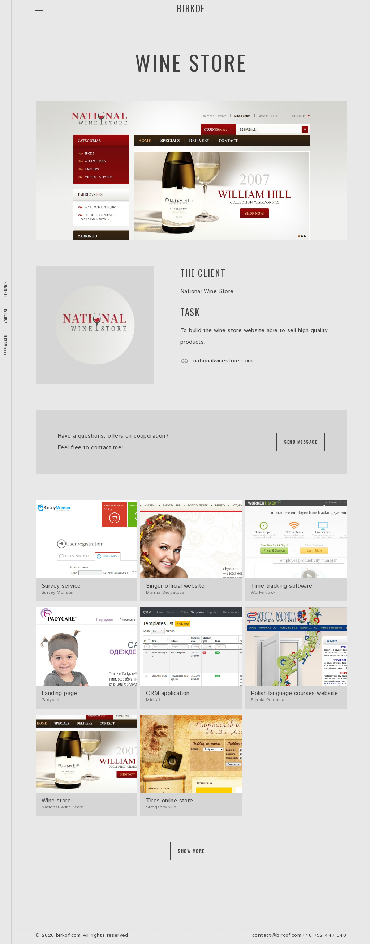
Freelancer (5, 345)
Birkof (191, 8)
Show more (191, 851)
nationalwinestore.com (216, 361)
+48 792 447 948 (324, 935)
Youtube (5, 315)
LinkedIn (5, 289)
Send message (300, 442)
